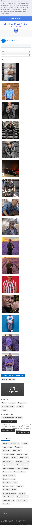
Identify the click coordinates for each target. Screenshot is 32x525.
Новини (5, 443)
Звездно (14, 457)
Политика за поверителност (9, 520)
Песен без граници (8, 468)
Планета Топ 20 (22, 454)
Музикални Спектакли (9, 482)
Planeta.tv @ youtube (8, 430)
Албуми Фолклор (22, 497)
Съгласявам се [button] (16, 18)
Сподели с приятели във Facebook (12, 375)
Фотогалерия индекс (8, 379)
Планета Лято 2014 (8, 486)
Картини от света (8, 465)
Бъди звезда (24, 457)
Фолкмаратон (7, 472)
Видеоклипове (7, 447)
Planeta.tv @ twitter (23, 432)
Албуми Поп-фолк (8, 497)
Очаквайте (6, 504)
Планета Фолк (15, 443)
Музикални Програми (9, 489)
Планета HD (6, 450)
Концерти (20, 486)
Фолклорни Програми (9, 493)
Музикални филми (8, 454)
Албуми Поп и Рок (8, 500)
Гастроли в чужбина (9, 479)
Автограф (6, 457)
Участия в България (9, 475)
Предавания (17, 450)
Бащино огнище (8, 461)
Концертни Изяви (19, 472)
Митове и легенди (22, 465)
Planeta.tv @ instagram (9, 422)
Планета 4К (18, 447)
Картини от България (22, 461)
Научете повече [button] (7, 13)
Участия (25, 443)
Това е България (23, 468)
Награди (22, 493)
